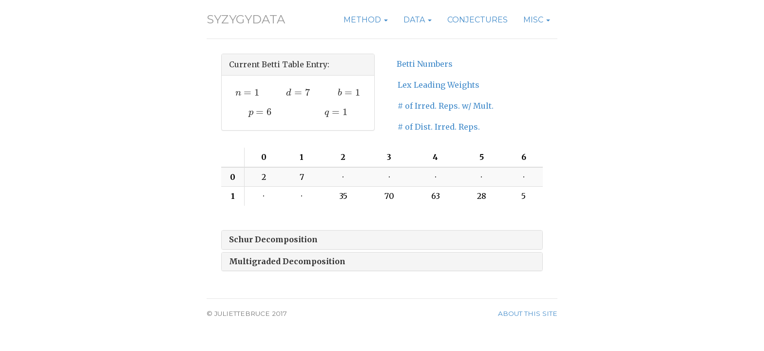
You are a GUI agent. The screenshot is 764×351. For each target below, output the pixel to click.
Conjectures (477, 19)
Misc (536, 19)
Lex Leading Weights (438, 85)
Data (417, 19)
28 (481, 196)
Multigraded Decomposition (287, 261)
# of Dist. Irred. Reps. (439, 127)
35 (343, 196)
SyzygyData (246, 19)
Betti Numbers (425, 64)
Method (366, 19)
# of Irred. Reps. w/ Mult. (446, 106)
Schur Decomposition (273, 239)
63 (435, 196)
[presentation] (247, 92)
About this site (527, 313)
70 (389, 196)
